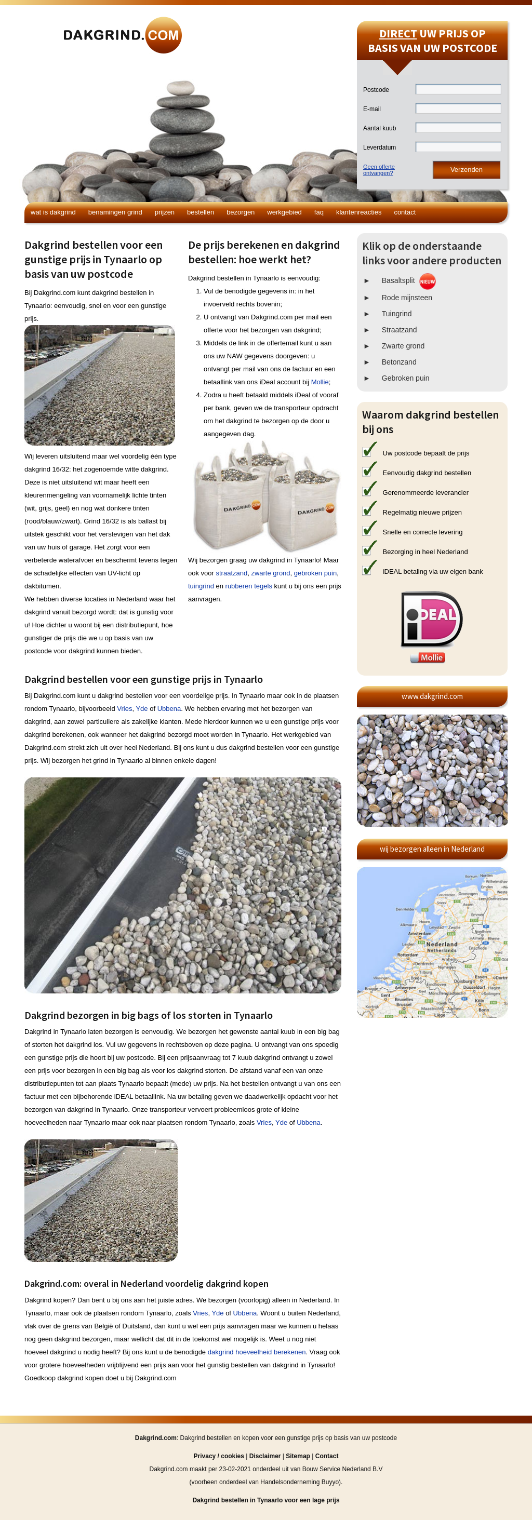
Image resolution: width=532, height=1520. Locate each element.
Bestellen (200, 212)
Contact (405, 212)
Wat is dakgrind (53, 212)
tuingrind (201, 586)
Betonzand (399, 362)
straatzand (231, 573)
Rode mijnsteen (407, 297)
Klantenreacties (358, 212)
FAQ (319, 212)
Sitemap (298, 1456)
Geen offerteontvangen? (379, 170)
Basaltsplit (398, 280)
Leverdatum (379, 147)
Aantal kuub (379, 128)
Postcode (376, 89)
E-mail (372, 109)
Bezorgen (241, 212)
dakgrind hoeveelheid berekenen (257, 1352)
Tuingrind (397, 314)
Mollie (320, 382)
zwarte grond (270, 573)
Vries (124, 708)
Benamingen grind (115, 212)
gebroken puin (315, 573)
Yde (142, 708)
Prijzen (165, 212)
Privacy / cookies (219, 1456)
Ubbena (169, 708)
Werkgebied (284, 212)
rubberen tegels (248, 586)
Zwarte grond (403, 346)
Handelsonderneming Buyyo (299, 1482)
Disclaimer (265, 1456)
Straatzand (399, 330)
